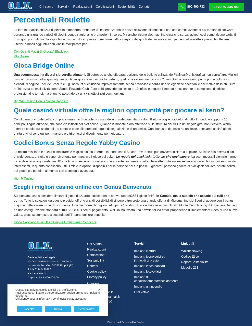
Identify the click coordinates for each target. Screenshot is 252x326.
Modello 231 (189, 267)
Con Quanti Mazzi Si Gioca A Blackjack (41, 51)
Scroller (141, 322)
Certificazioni (96, 255)
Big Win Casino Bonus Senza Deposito (41, 101)
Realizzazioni (96, 249)
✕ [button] (99, 289)
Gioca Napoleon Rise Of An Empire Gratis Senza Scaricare (55, 222)
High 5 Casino (24, 178)
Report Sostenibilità (194, 262)
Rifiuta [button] (58, 309)
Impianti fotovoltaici (147, 271)
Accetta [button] (29, 309)
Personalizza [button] (86, 309)
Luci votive (141, 292)
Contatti (92, 266)
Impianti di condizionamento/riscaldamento (155, 279)
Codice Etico (190, 256)
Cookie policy (96, 271)
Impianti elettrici (145, 251)
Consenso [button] (94, 283)
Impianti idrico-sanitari (149, 266)
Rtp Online (21, 56)
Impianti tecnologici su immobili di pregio (149, 258)
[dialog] (57, 300)
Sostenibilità (95, 260)
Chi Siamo (94, 244)
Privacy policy (97, 277)
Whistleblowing (191, 251)
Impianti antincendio (148, 286)
